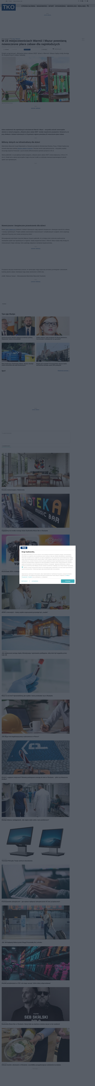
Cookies (30, 577)
